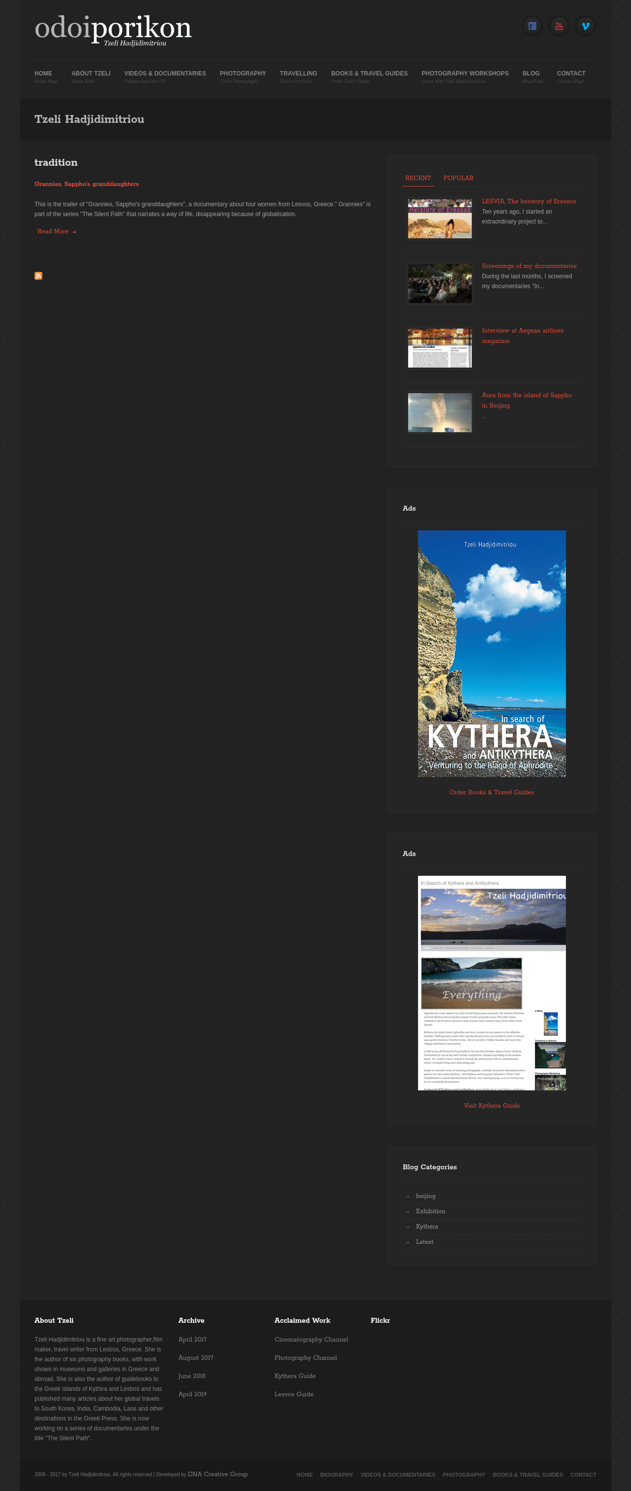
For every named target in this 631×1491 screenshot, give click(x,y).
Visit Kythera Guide (492, 1106)
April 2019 (192, 1394)
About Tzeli (90, 77)
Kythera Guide (295, 1376)
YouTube (559, 26)
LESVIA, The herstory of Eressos (529, 201)
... (483, 416)
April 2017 (192, 1339)
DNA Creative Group (218, 1474)
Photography (243, 77)
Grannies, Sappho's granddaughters (87, 184)
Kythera (427, 1226)
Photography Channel (306, 1358)
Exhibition (430, 1211)
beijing (426, 1196)
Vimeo (585, 26)
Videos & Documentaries (165, 77)
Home (46, 77)
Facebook (532, 26)
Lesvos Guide (294, 1394)
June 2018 (192, 1376)
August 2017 (195, 1358)
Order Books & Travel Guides (492, 792)
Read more (56, 231)
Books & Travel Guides (369, 77)
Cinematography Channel (311, 1339)
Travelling (298, 77)
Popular (459, 178)
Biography (336, 1475)
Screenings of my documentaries (529, 266)
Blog (533, 77)
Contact (571, 77)
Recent (418, 178)
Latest (424, 1242)
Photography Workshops (465, 77)
